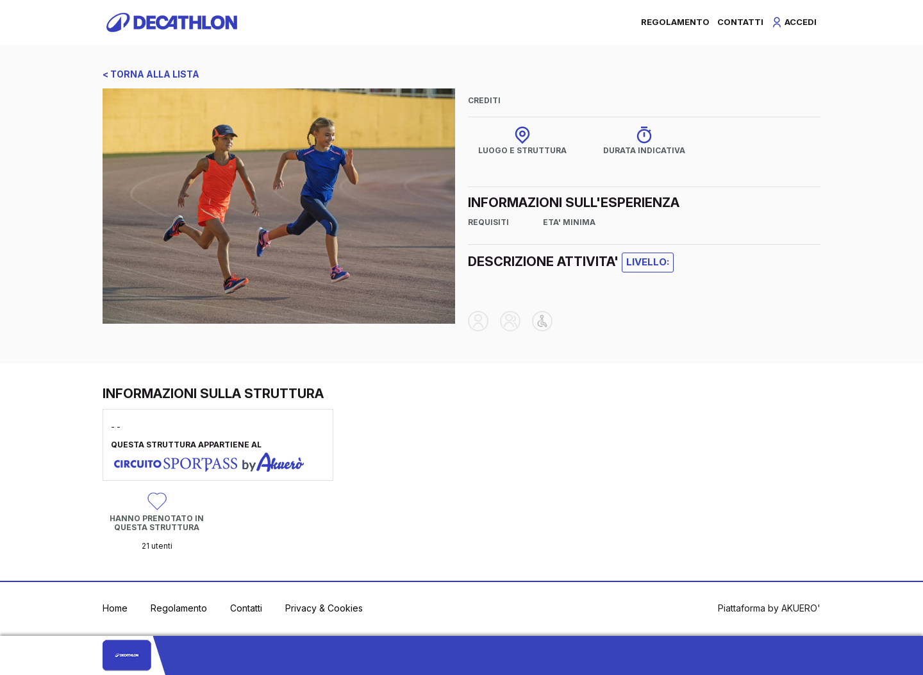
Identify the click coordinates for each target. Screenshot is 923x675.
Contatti (246, 608)
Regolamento (179, 608)
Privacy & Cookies (324, 608)
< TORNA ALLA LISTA (151, 74)
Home (115, 608)
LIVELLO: (647, 262)
